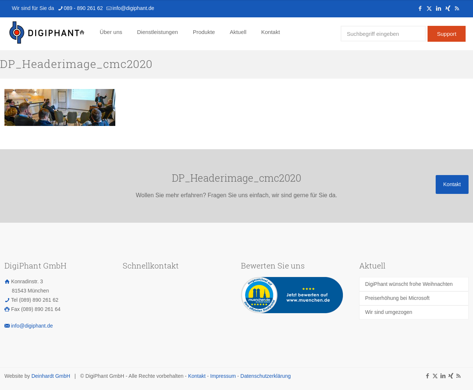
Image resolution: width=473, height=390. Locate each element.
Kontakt (196, 376)
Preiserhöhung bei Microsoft (397, 298)
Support (446, 34)
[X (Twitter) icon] (429, 8)
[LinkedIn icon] (438, 8)
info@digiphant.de (32, 326)
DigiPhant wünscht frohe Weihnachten (409, 284)
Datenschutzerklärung (266, 376)
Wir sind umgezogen (388, 312)
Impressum (223, 376)
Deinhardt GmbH (50, 376)
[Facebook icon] (420, 8)
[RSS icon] (457, 8)
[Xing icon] (447, 8)
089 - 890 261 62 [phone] (83, 8)
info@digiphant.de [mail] (133, 8)
